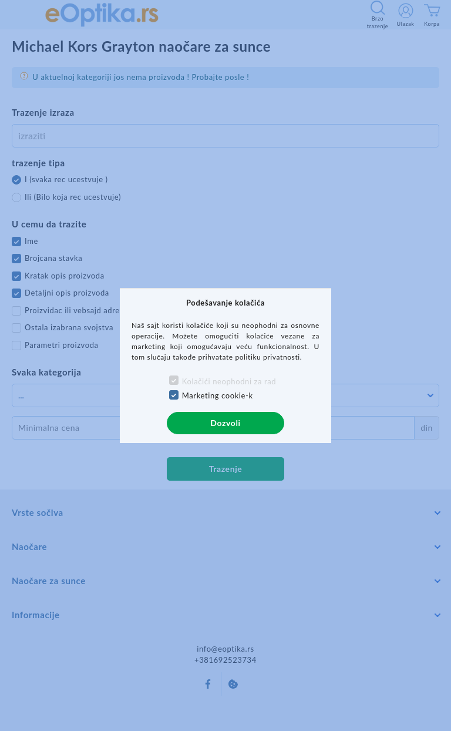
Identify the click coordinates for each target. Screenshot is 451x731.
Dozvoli (225, 423)
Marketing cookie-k (217, 395)
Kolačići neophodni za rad (229, 381)
